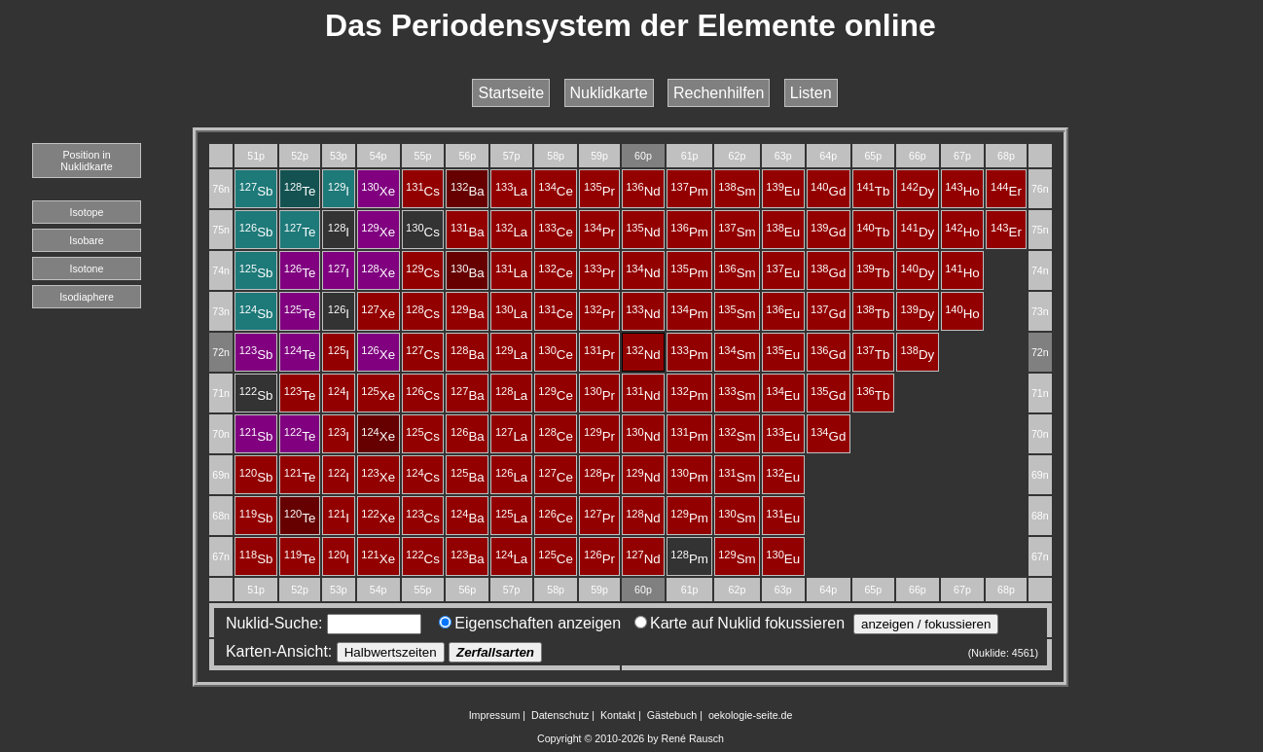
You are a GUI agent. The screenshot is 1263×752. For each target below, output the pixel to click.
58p (555, 155)
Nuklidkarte (609, 93)
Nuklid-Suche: (319, 623)
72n (221, 352)
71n (221, 393)
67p (962, 155)
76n (221, 189)
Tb (872, 191)
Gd (828, 191)
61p (690, 155)
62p (737, 155)
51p (256, 155)
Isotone (87, 268)
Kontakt (617, 715)
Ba (468, 191)
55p (423, 155)
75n (221, 229)
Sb (256, 191)
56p (467, 155)
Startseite (511, 93)
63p (783, 155)
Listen (811, 93)
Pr (599, 191)
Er (1006, 191)
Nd (643, 191)
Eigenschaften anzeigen (530, 623)
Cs (423, 191)
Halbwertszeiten (390, 652)
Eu (783, 191)
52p (299, 155)
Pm (689, 191)
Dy (917, 191)
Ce (555, 191)
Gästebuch (672, 715)
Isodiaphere (86, 297)
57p (512, 155)
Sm (737, 191)
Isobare (86, 240)
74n (221, 270)
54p (378, 155)
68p (1006, 155)
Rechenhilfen (718, 93)
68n (221, 515)
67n (221, 556)
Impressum (495, 715)
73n (221, 311)
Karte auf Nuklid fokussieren (739, 623)
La (511, 191)
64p (828, 155)
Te (300, 191)
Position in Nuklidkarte (86, 160)
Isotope (87, 212)
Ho (962, 191)
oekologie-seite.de (750, 715)
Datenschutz (560, 715)
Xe (378, 191)
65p (873, 155)
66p (917, 155)
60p (643, 155)
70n (221, 434)
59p (599, 155)
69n (221, 475)
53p (338, 155)
